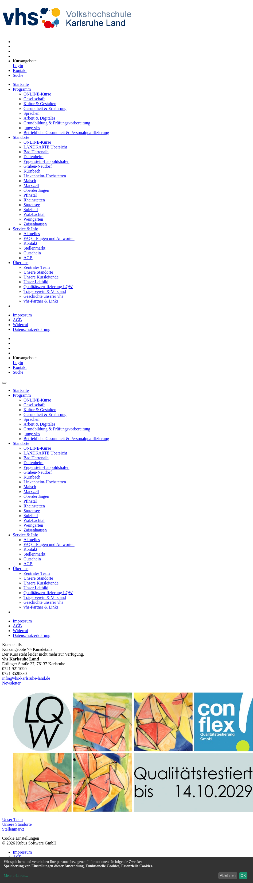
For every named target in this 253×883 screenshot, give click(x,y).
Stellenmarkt (13, 829)
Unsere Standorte (17, 824)
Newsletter (11, 683)
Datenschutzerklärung (31, 329)
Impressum (22, 315)
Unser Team (12, 819)
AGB (17, 320)
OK (243, 875)
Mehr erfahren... (16, 876)
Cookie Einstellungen (20, 838)
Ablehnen (228, 875)
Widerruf (20, 324)
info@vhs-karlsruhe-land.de (26, 678)
